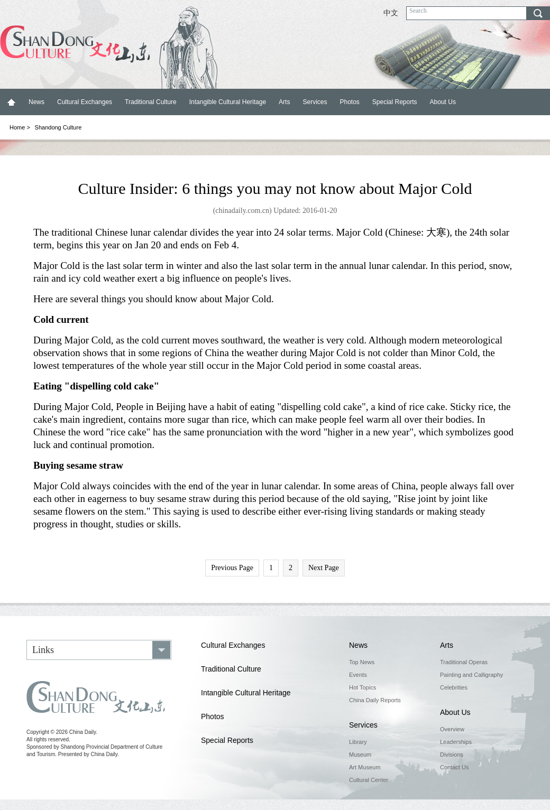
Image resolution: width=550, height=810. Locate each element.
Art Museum (364, 767)
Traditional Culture (151, 102)
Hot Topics (362, 687)
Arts (284, 102)
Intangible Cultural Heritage (227, 102)
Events (358, 675)
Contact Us (454, 767)
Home (11, 102)
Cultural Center (368, 780)
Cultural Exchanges (84, 102)
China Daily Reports (375, 700)
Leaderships (456, 742)
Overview (452, 729)
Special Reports (394, 102)
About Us (443, 102)
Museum (360, 754)
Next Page (323, 568)
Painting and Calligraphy (471, 675)
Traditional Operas (464, 662)
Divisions (451, 754)
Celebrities (454, 687)
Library (358, 742)
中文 (390, 13)
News (36, 102)
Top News (361, 662)
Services (314, 102)
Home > (20, 127)
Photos (349, 102)
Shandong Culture (58, 127)
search (537, 13)
